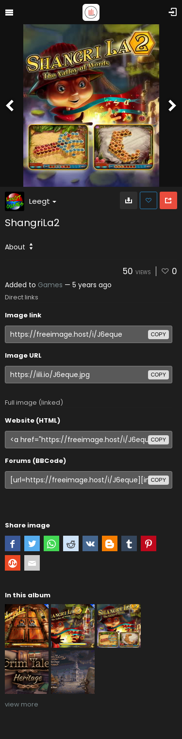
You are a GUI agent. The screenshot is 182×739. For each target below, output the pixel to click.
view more (21, 704)
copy (158, 334)
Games (50, 285)
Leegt (42, 201)
